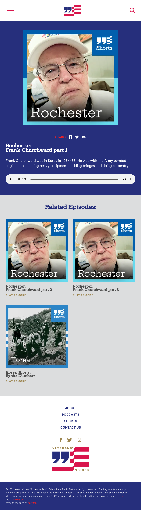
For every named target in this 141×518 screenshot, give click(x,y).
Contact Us (70, 427)
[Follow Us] (61, 439)
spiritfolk (32, 502)
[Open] (10, 10)
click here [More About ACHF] (121, 496)
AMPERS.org (17, 499)
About (70, 408)
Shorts (70, 421)
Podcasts (70, 414)
